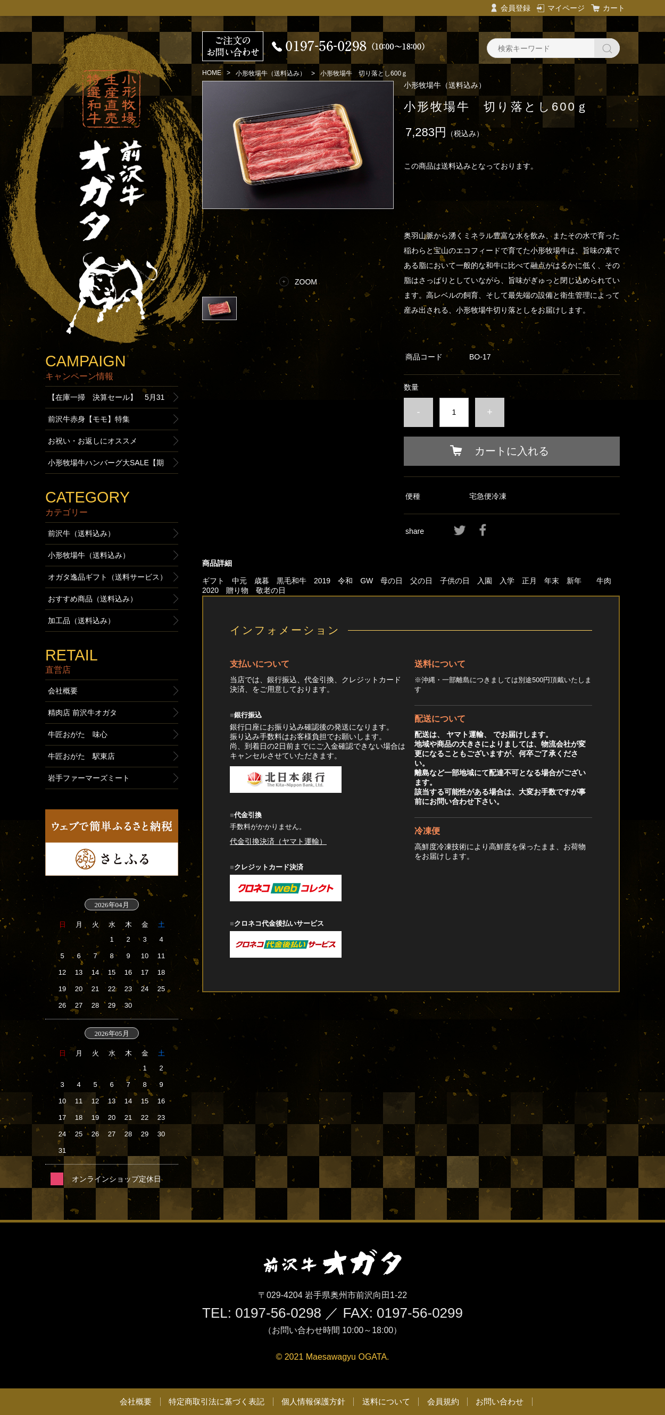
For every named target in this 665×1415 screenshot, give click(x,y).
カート (614, 8)
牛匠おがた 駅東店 (81, 756)
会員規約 (443, 1401)
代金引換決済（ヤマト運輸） (278, 841)
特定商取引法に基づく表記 (216, 1401)
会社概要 (63, 690)
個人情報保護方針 (313, 1401)
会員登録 (515, 8)
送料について (386, 1401)
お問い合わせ (499, 1401)
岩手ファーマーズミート (89, 778)
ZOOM (306, 282)
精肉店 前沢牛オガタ (82, 712)
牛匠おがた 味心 (77, 734)
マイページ (566, 8)
